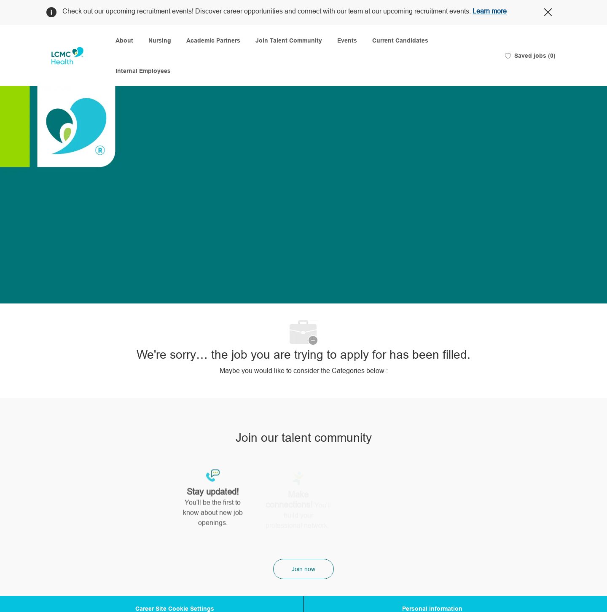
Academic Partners (213, 40)
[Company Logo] (67, 55)
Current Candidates (400, 40)
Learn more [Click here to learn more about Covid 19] (490, 11)
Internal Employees (143, 70)
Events (347, 40)
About (124, 40)
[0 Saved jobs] (530, 55)
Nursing (159, 40)
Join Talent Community (288, 40)
